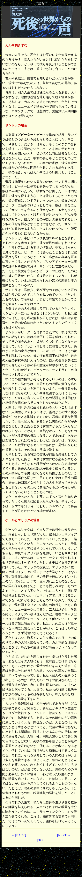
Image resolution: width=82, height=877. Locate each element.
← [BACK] (18, 835)
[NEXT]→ (64, 835)
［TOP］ (41, 840)
